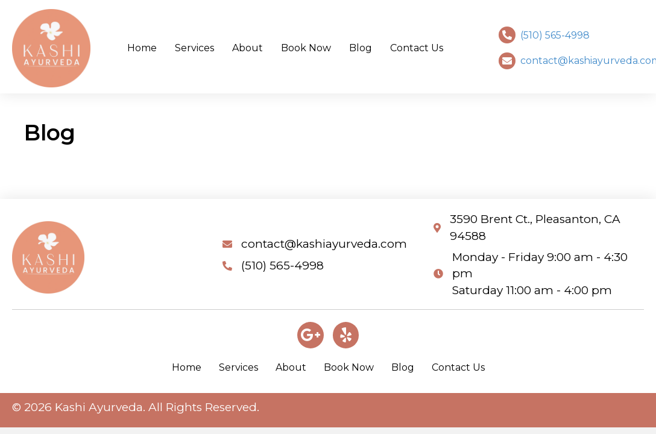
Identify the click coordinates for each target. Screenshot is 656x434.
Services (238, 367)
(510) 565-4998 (555, 35)
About (291, 367)
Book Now (349, 367)
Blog (402, 367)
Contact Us (458, 367)
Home (186, 367)
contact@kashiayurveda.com (324, 244)
